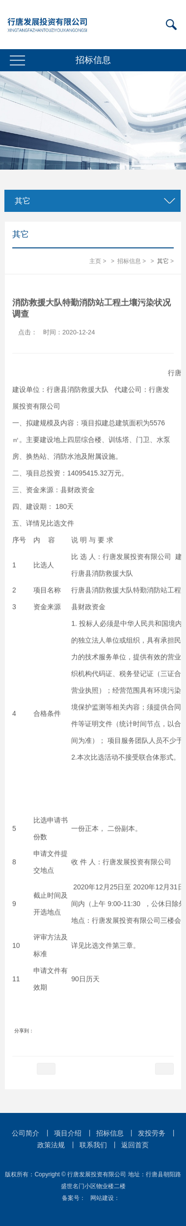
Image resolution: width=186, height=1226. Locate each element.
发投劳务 (151, 1133)
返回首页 (135, 1145)
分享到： (24, 1030)
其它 (21, 201)
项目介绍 (67, 1133)
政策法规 (51, 1145)
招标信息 (129, 261)
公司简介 (25, 1133)
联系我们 (93, 1145)
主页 (95, 261)
